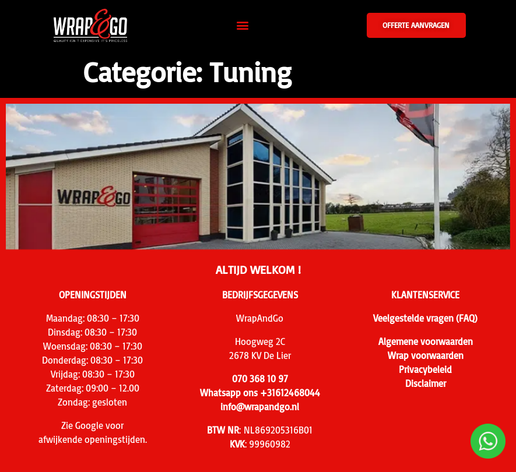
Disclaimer (425, 383)
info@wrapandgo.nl (259, 407)
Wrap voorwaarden (426, 355)
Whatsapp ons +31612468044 (260, 393)
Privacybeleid (425, 369)
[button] (242, 25)
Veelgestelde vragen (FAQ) (425, 318)
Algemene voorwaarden (425, 341)
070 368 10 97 (260, 379)
